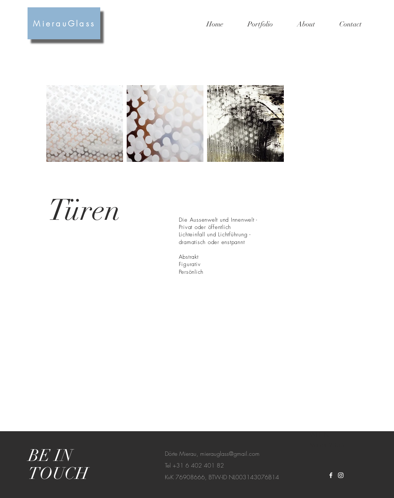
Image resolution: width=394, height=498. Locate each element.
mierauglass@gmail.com (230, 454)
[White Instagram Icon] (340, 475)
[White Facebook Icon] (331, 475)
